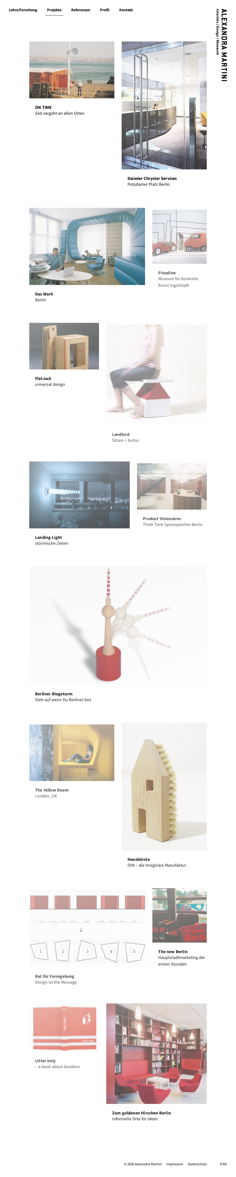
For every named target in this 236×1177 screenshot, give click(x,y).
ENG (223, 1164)
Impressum (175, 1164)
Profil (104, 9)
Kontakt (126, 9)
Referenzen (80, 9)
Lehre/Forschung (23, 9)
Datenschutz (197, 1164)
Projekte (54, 9)
